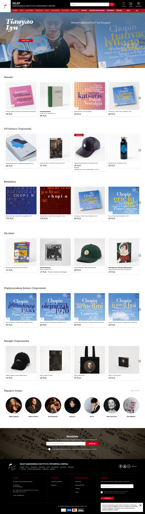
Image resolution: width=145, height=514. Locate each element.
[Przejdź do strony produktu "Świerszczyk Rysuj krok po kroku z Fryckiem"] (21, 254)
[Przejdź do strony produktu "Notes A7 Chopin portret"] (123, 362)
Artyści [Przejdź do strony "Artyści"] (84, 10)
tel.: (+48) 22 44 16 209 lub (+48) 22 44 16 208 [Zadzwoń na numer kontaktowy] (25, 490)
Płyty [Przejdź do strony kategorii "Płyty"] (22, 10)
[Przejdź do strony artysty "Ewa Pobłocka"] (131, 407)
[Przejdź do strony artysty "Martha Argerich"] (13, 407)
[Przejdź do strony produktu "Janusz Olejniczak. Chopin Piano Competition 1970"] (21, 203)
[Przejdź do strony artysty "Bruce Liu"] (72, 407)
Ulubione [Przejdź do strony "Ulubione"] (77, 488)
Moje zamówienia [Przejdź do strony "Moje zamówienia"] (79, 485)
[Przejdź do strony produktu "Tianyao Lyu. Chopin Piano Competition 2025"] (123, 98)
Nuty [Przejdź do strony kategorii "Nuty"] (47, 10)
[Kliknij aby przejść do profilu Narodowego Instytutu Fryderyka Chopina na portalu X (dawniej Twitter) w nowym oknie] (129, 466)
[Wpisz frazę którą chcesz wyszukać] (89, 4)
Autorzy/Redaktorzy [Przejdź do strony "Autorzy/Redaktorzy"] (97, 10)
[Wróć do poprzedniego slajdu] (3, 42)
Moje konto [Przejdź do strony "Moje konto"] (78, 481)
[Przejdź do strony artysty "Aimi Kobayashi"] (53, 407)
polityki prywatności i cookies (110, 509)
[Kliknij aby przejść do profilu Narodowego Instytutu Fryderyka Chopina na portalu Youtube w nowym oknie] (124, 466)
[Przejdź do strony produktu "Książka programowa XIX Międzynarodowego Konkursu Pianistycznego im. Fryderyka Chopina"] (21, 150)
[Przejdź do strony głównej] (5, 6)
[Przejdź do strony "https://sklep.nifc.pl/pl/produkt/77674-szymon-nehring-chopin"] (26, 40)
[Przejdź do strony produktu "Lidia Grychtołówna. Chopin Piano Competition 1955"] (21, 309)
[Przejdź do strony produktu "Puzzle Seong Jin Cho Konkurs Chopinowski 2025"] (55, 150)
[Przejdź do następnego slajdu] (142, 42)
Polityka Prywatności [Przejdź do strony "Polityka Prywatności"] (56, 481)
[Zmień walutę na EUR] (132, 10)
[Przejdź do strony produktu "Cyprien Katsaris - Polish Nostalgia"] (89, 98)
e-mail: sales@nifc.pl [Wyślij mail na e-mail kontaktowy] (18, 495)
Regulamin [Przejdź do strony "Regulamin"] (54, 485)
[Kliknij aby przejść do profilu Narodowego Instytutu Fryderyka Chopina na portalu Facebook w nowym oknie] (120, 466)
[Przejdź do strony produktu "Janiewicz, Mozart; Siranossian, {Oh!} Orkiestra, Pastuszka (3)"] (21, 98)
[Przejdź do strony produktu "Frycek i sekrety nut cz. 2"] (55, 255)
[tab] (53, 70)
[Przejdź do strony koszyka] (130, 5)
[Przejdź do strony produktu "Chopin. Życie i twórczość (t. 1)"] (55, 99)
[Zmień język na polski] (137, 10)
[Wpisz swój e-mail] (65, 443)
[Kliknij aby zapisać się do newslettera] (92, 443)
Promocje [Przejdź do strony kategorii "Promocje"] (74, 10)
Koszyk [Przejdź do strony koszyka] (77, 492)
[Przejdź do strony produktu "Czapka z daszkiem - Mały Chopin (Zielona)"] (89, 254)
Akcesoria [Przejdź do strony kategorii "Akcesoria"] (29, 10)
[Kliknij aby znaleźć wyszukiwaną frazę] (111, 4)
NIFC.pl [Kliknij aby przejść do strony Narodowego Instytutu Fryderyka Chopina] (134, 466)
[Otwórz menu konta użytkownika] (139, 5)
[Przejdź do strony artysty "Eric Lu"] (92, 407)
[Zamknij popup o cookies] (140, 505)
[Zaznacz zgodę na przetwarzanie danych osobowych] (49, 449)
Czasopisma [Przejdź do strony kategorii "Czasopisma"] (55, 10)
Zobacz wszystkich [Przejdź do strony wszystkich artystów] (135, 390)
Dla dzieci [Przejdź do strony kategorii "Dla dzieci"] (65, 10)
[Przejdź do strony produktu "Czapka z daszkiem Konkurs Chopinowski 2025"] (89, 152)
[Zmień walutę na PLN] (128, 10)
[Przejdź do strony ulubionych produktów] (123, 5)
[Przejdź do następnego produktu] (139, 98)
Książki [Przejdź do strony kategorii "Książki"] (15, 10)
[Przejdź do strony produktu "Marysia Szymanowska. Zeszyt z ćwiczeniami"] (123, 255)
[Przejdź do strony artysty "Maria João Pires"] (111, 407)
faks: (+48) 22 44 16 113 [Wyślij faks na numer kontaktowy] (19, 492)
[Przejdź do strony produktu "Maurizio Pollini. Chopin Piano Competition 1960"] (55, 203)
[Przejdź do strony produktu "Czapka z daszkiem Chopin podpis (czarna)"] (21, 362)
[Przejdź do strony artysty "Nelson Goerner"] (33, 407)
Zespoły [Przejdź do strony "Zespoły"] (119, 10)
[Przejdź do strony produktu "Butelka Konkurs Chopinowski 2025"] (123, 150)
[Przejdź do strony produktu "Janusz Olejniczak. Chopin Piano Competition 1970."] (55, 309)
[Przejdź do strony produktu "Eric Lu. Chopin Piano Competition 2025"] (123, 203)
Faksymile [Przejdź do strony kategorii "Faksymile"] (39, 10)
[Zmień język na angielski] (140, 10)
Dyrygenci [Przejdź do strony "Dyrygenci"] (110, 10)
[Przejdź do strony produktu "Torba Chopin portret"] (89, 362)
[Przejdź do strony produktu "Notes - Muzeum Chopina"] (55, 362)
